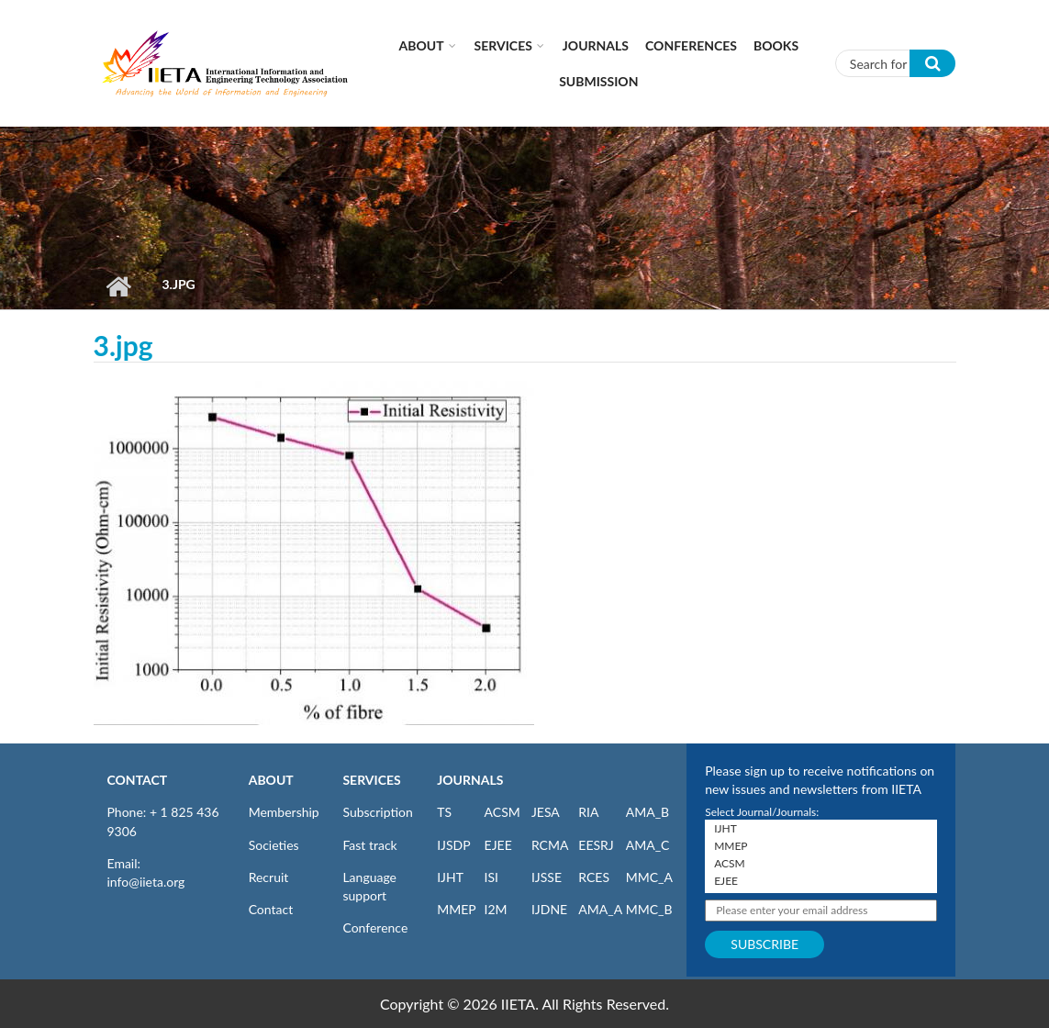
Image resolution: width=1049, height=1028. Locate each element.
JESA (545, 812)
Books (775, 45)
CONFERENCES (691, 45)
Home (119, 286)
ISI (491, 877)
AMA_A (600, 909)
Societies (274, 845)
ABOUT (271, 780)
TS (444, 812)
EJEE (498, 845)
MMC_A (649, 877)
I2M (496, 909)
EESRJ (595, 845)
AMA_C (648, 845)
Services (503, 45)
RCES (593, 877)
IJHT (450, 877)
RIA (588, 812)
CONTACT (137, 780)
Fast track (369, 845)
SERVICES (371, 780)
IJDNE (549, 909)
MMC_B (649, 909)
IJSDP (453, 845)
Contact (271, 909)
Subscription (377, 812)
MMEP (456, 909)
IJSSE (546, 877)
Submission (598, 81)
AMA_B (647, 812)
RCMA (550, 845)
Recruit (269, 877)
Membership (284, 812)
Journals (596, 45)
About (421, 45)
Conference (374, 927)
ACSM (502, 812)
